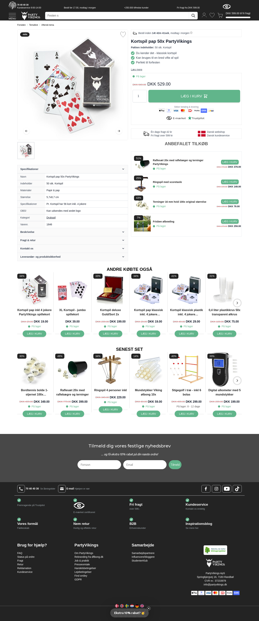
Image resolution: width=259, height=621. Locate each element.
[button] (129, 612)
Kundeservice (25, 572)
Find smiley (80, 575)
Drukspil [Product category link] (51, 217)
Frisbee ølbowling (163, 221)
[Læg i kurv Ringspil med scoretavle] (230, 182)
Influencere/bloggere (143, 556)
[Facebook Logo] (205, 489)
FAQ (19, 553)
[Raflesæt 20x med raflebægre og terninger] (72, 414)
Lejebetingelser (83, 572)
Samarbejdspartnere (143, 553)
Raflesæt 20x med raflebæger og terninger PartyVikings (178, 162)
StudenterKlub (140, 560)
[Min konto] (204, 15)
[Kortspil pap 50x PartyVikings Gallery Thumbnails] (26, 150)
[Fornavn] (99, 464)
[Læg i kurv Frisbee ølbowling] (230, 221)
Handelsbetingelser (85, 568)
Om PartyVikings (83, 553)
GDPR (78, 579)
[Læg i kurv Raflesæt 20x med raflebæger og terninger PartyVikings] (230, 162)
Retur (20, 564)
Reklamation (24, 568)
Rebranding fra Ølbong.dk (88, 556)
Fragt (20, 560)
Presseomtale (82, 564)
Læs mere (136, 69)
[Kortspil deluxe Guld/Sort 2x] (110, 333)
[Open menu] (12, 15)
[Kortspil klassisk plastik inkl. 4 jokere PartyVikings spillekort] (186, 333)
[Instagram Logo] (216, 489)
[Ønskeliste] (212, 15)
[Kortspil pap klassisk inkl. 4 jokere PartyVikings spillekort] (148, 333)
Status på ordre (26, 556)
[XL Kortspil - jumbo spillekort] (72, 333)
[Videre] (119, 131)
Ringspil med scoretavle (167, 182)
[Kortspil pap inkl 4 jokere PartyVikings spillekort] (34, 333)
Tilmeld (175, 464)
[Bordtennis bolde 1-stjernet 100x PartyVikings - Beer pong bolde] (34, 414)
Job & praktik (81, 560)
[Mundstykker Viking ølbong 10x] (148, 414)
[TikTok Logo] (237, 489)
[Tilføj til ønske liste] (123, 34)
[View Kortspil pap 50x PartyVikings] (26, 150)
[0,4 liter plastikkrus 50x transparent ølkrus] (224, 333)
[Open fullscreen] (72, 85)
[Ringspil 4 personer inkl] (110, 409)
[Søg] (193, 15)
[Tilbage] (26, 131)
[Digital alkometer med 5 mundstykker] (224, 414)
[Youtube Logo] (226, 489)
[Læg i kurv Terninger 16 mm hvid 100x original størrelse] (230, 201)
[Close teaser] (149, 608)
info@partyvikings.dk (215, 584)
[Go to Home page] (30, 15)
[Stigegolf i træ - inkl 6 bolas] (186, 414)
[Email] (145, 464)
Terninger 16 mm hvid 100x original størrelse (179, 201)
